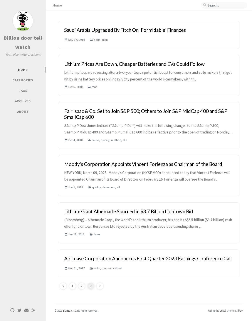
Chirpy (239, 310)
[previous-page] (63, 286)
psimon (67, 310)
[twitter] (19, 310)
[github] (12, 310)
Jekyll (223, 310)
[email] (26, 310)
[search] (226, 5)
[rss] (33, 310)
